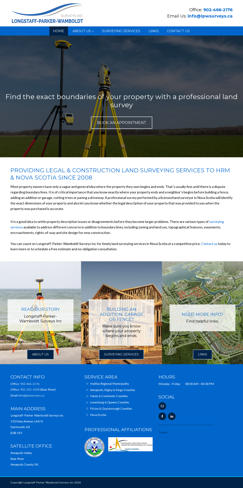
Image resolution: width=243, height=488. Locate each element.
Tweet (163, 432)
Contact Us (178, 31)
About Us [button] (40, 354)
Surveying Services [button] (121, 354)
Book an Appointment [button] (121, 122)
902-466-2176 (218, 9)
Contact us (209, 244)
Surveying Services (121, 31)
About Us (82, 31)
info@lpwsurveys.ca (210, 16)
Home (58, 31)
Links (154, 31)
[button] (162, 406)
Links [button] (202, 354)
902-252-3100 (29, 389)
